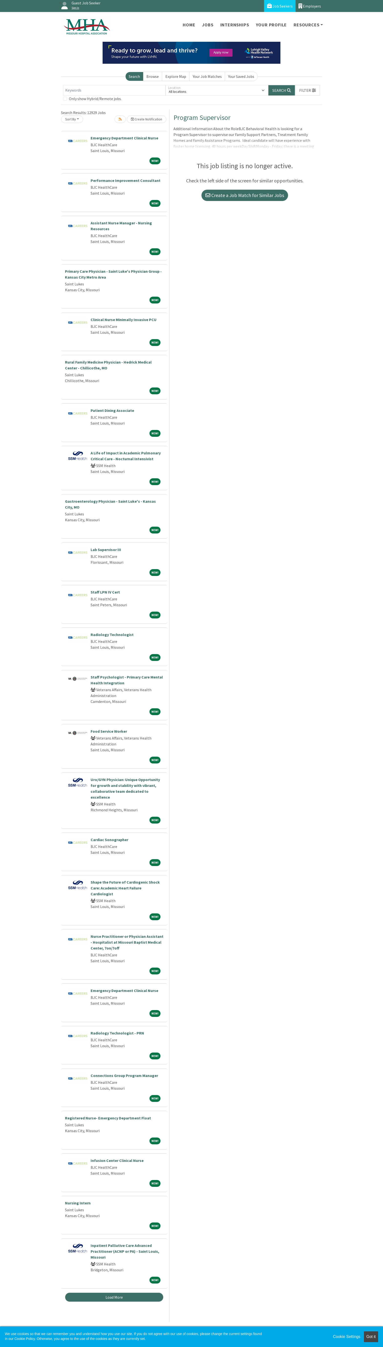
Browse (152, 76)
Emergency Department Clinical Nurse (124, 138)
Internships (234, 25)
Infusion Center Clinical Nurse (117, 1160)
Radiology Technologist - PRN (117, 1033)
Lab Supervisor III (106, 549)
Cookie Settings (346, 1337)
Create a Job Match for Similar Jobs (244, 195)
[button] (307, 90)
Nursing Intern (78, 1203)
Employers (309, 6)
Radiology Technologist (112, 634)
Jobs (207, 25)
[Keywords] (114, 90)
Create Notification (146, 119)
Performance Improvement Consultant (125, 180)
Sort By (70, 119)
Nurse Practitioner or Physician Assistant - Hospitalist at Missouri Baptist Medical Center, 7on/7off (127, 942)
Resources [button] (306, 25)
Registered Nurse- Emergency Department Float (108, 1118)
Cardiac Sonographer (109, 839)
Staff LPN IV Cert (105, 592)
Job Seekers (280, 6)
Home (189, 25)
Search (134, 76)
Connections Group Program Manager (124, 1075)
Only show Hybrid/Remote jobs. (95, 98)
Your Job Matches (207, 76)
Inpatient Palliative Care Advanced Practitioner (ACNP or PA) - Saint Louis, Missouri (125, 1251)
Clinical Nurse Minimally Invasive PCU (124, 319)
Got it (371, 1337)
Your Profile (271, 25)
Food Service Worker (109, 731)
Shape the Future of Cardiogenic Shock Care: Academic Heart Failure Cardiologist (125, 888)
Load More (114, 1297)
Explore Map (175, 76)
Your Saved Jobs (241, 76)
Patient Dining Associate (112, 410)
